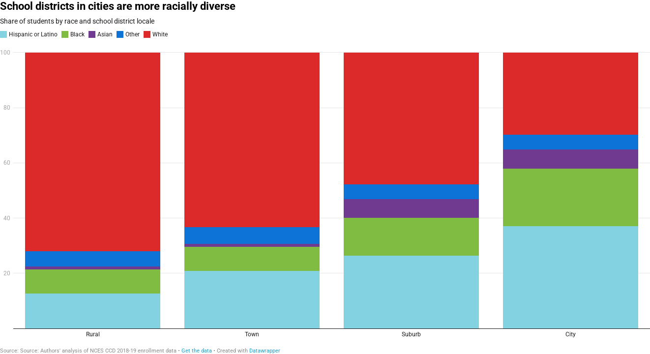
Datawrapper (264, 351)
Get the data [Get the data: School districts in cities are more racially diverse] (196, 351)
